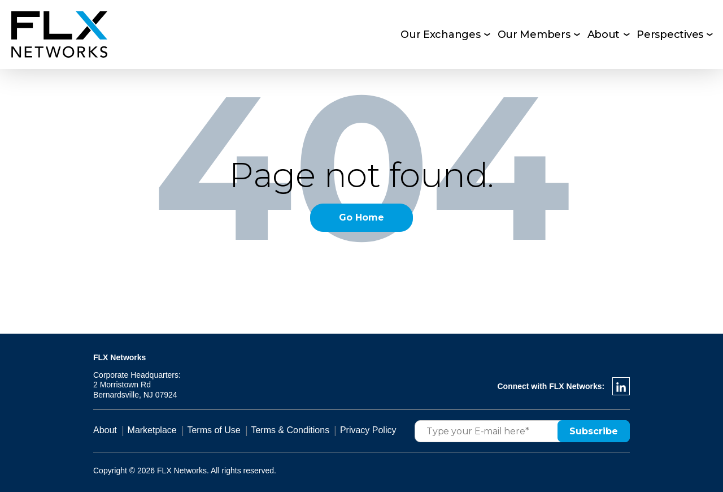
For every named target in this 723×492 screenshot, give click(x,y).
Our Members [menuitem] (534, 34)
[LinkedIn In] (621, 386)
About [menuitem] (603, 34)
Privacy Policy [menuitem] (368, 430)
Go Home (361, 217)
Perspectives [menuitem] (670, 34)
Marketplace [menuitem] (152, 430)
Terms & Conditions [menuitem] (290, 430)
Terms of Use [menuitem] (213, 430)
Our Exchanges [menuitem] (440, 34)
